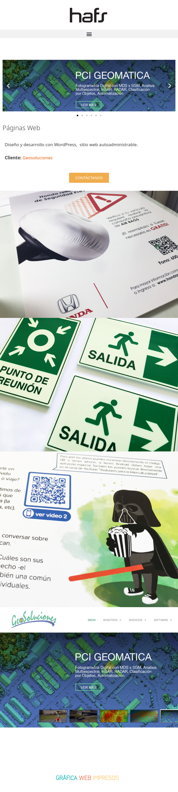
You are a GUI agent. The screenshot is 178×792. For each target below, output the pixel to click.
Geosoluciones (45, 158)
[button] (89, 34)
